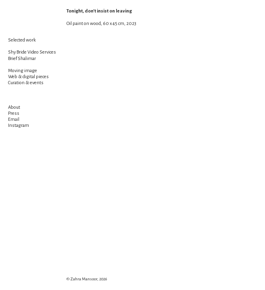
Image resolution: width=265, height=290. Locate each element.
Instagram (18, 125)
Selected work (22, 40)
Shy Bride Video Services (32, 52)
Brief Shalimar (22, 58)
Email (13, 119)
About (14, 107)
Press (13, 113)
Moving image (22, 70)
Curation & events (26, 82)
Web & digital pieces (28, 76)
